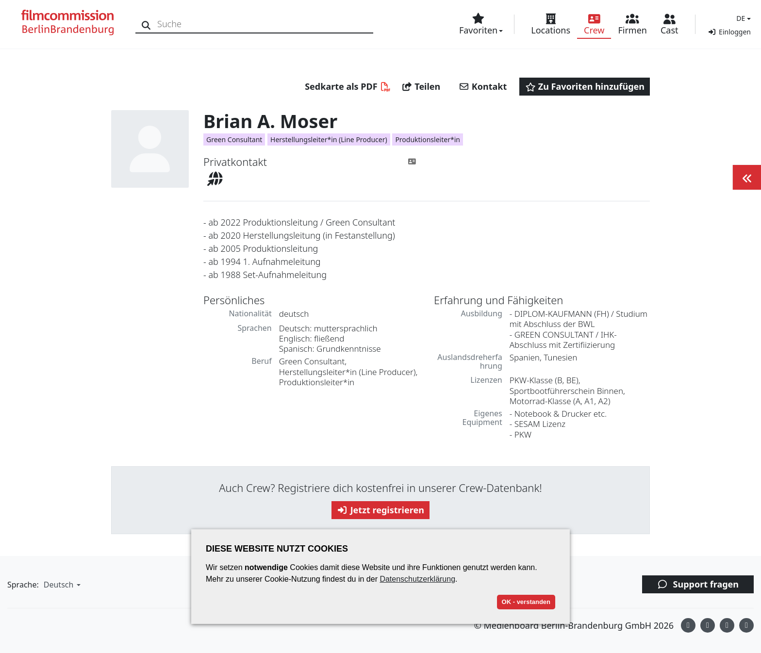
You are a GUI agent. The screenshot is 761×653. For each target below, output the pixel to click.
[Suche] (147, 24)
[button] (742, 18)
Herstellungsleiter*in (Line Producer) (328, 139)
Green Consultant (234, 139)
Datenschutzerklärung (417, 579)
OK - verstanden (526, 601)
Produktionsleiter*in (427, 139)
